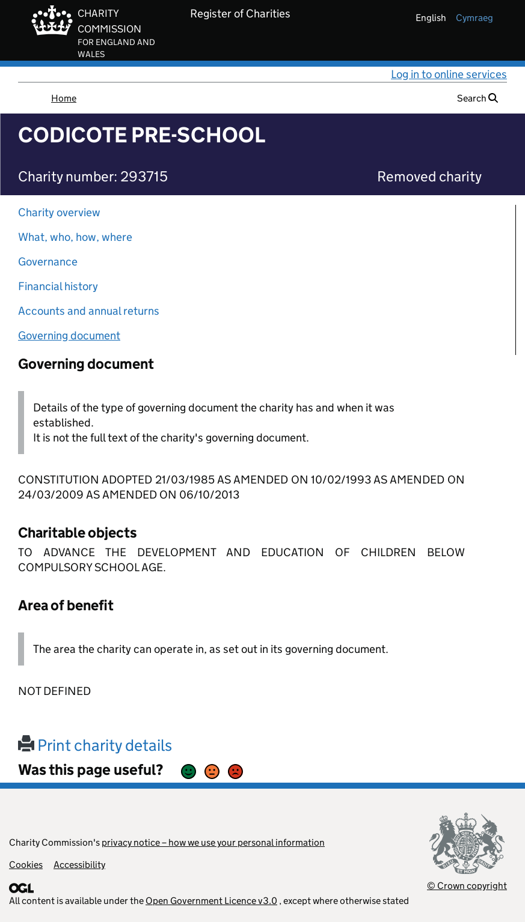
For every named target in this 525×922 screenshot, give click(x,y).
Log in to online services (449, 74)
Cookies (26, 864)
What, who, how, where (75, 237)
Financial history (58, 286)
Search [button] (477, 98)
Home (63, 98)
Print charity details (95, 745)
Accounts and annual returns (88, 311)
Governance (48, 261)
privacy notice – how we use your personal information (213, 842)
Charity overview (59, 212)
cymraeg (474, 17)
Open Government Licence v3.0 (211, 900)
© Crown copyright (467, 885)
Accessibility (79, 864)
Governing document (69, 335)
